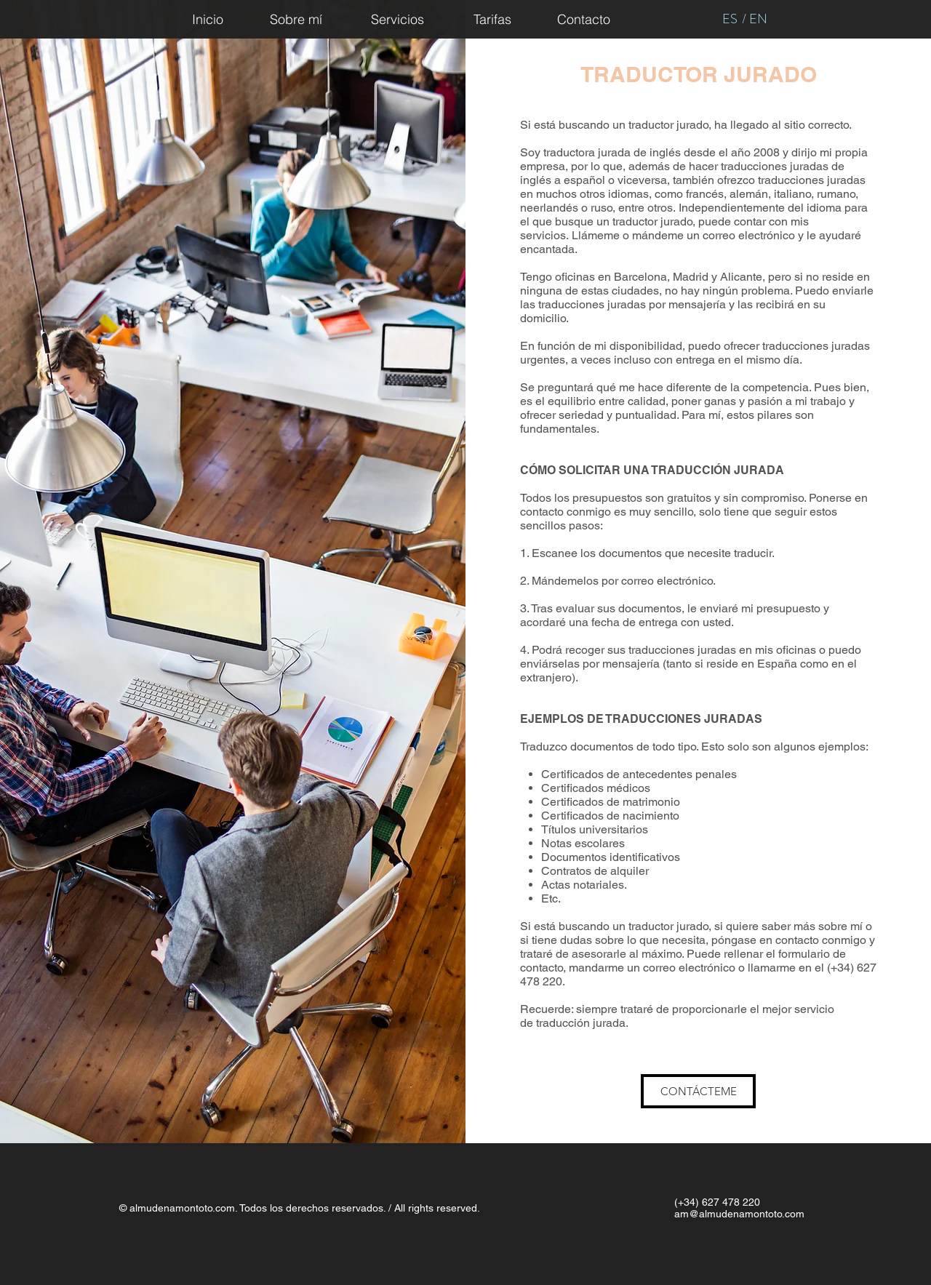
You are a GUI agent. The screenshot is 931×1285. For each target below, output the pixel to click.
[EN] (758, 19)
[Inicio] (207, 19)
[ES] (730, 19)
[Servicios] (397, 19)
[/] (744, 19)
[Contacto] (583, 19)
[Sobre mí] (296, 19)
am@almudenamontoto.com (739, 1214)
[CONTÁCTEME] (698, 1091)
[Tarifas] (492, 19)
